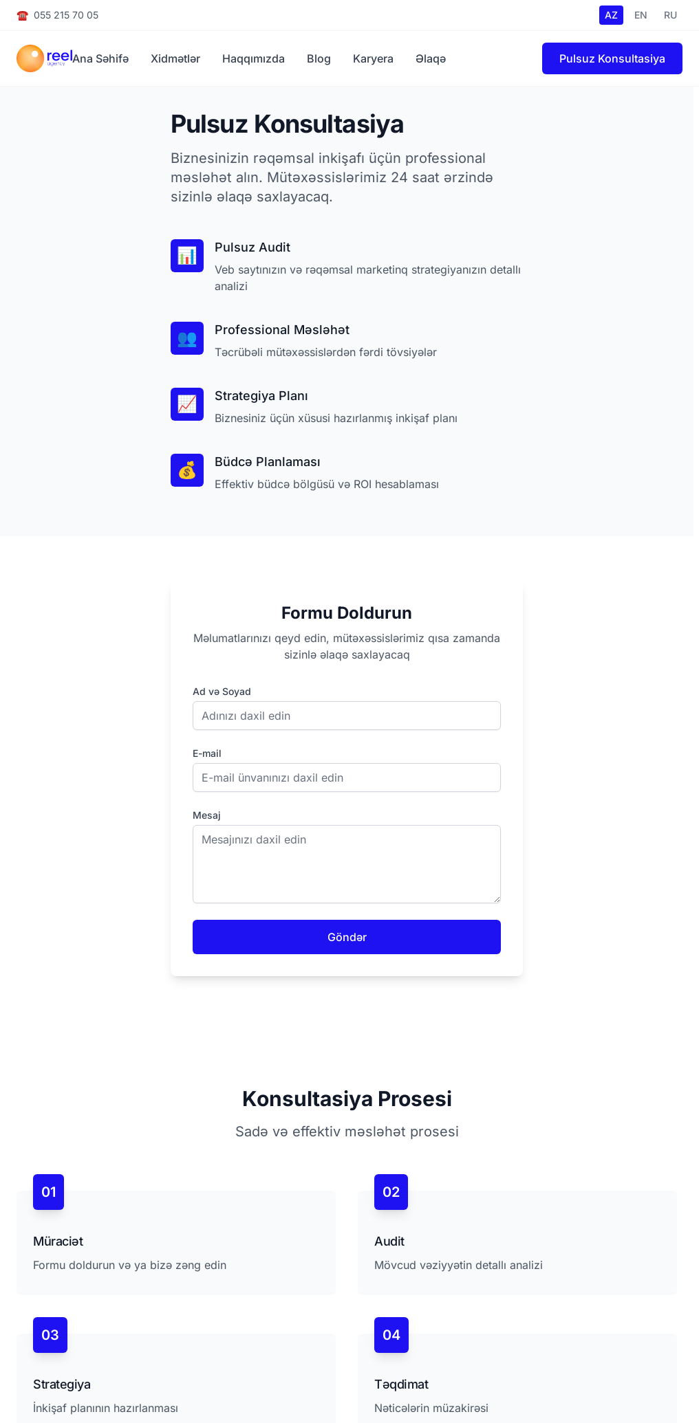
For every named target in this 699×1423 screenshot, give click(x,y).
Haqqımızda (253, 58)
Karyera (373, 58)
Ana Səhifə (100, 58)
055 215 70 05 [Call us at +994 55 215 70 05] (57, 15)
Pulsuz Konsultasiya (612, 58)
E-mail (207, 753)
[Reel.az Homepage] (44, 58)
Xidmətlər (175, 58)
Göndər (347, 937)
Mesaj (207, 815)
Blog (319, 58)
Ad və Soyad (222, 691)
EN (640, 15)
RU (670, 15)
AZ (611, 15)
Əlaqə (431, 58)
